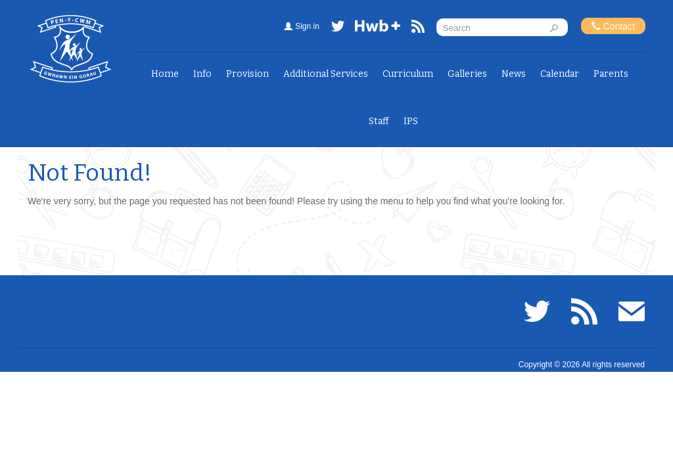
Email (631, 311)
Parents (610, 73)
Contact (613, 26)
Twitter (337, 28)
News (513, 73)
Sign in (307, 26)
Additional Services (325, 73)
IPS (411, 121)
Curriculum (408, 73)
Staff (379, 121)
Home (165, 73)
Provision (247, 73)
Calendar (559, 73)
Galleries (467, 73)
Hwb (378, 28)
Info (202, 73)
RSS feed (418, 28)
